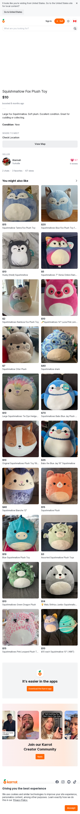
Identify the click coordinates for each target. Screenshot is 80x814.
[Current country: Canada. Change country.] (75, 21)
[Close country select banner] (77, 3)
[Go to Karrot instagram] (63, 782)
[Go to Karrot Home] (10, 782)
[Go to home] (3, 21)
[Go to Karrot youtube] (69, 782)
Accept (71, 808)
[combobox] (37, 28)
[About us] (68, 21)
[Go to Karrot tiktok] (74, 782)
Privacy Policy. (20, 800)
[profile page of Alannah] (6, 162)
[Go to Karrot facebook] (57, 782)
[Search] (75, 28)
